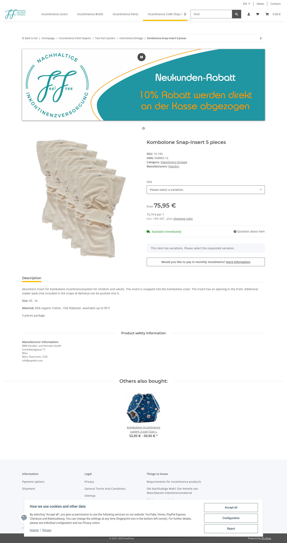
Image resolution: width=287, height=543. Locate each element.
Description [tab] (31, 278)
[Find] (211, 14)
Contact (275, 4)
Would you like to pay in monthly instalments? (205, 262)
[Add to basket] (25, 137)
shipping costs (183, 219)
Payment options (33, 482)
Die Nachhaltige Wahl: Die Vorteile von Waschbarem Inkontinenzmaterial (172, 491)
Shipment (28, 489)
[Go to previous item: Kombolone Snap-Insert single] (261, 38)
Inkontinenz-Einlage (174, 162)
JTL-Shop (266, 538)
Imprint (34, 530)
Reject (230, 528)
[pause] (141, 57)
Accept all (230, 508)
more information (238, 262)
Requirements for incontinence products (174, 482)
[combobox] (206, 189)
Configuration (230, 518)
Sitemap (90, 496)
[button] (248, 14)
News (260, 4)
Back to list (31, 38)
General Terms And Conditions (105, 489)
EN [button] (245, 4)
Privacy (47, 530)
